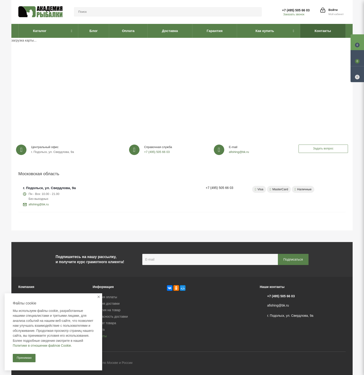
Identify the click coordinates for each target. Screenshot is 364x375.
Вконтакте (319, 363)
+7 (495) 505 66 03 (296, 10)
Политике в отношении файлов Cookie (42, 345)
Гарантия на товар (106, 310)
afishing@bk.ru (239, 152)
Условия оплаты (105, 297)
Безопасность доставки (110, 316)
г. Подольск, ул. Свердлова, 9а (49, 188)
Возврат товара (104, 323)
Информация (103, 287)
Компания (26, 287)
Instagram (342, 363)
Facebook (330, 363)
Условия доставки (106, 303)
